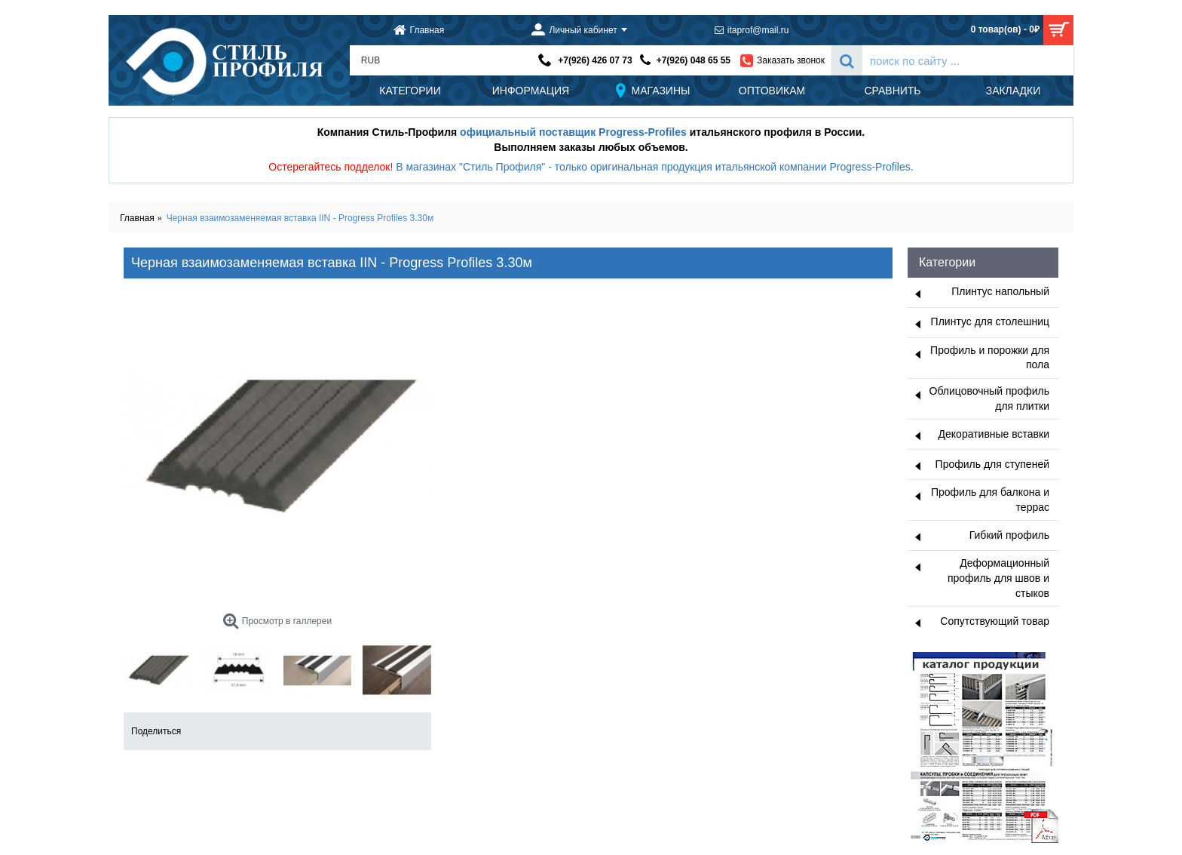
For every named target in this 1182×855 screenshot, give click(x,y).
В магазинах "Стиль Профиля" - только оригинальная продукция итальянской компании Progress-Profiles (653, 167)
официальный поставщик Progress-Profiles (573, 132)
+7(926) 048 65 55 (693, 60)
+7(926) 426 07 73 (595, 60)
